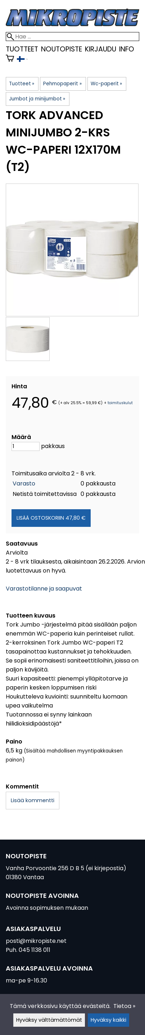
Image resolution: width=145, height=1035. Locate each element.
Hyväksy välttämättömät (49, 1019)
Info (126, 49)
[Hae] (72, 36)
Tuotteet (22, 49)
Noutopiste (61, 49)
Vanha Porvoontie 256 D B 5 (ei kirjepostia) (66, 868)
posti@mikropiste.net (36, 941)
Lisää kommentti (32, 800)
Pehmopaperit (62, 83)
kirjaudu (100, 49)
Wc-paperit (106, 83)
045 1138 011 (34, 950)
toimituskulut (120, 403)
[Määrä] (26, 446)
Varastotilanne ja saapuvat (44, 588)
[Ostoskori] (10, 59)
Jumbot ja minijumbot (37, 98)
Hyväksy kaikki (108, 1019)
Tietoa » (124, 1006)
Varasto (24, 483)
